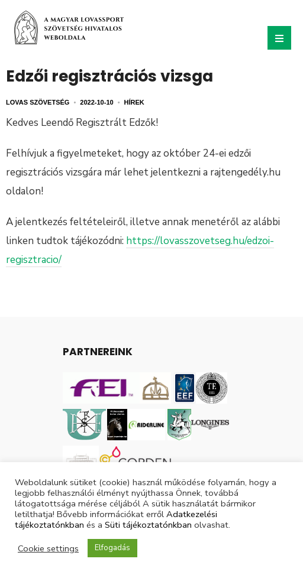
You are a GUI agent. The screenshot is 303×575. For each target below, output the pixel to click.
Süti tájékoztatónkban (148, 525)
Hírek (134, 102)
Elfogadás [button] (112, 547)
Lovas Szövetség (37, 102)
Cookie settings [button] (48, 548)
